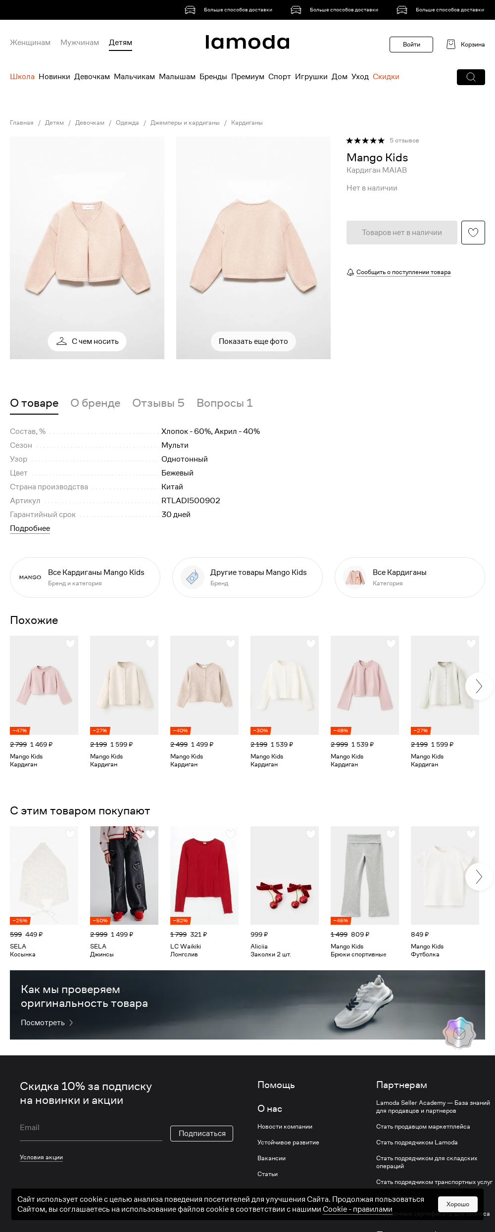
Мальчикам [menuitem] (134, 77)
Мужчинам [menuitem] (79, 42)
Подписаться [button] (202, 1133)
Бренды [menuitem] (213, 77)
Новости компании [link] (284, 1127)
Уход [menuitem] (360, 77)
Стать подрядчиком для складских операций (426, 1162)
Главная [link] (22, 123)
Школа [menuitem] (22, 77)
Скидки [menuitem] (386, 77)
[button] (471, 77)
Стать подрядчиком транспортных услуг (434, 1182)
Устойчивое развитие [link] (288, 1142)
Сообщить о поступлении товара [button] (403, 272)
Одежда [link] (127, 123)
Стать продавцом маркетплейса (423, 1127)
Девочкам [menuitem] (92, 77)
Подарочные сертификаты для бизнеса (433, 1214)
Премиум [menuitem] (247, 77)
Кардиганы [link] (247, 123)
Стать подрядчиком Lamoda (417, 1142)
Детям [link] (54, 123)
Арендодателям (399, 1198)
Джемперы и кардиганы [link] (185, 123)
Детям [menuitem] (120, 42)
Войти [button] (411, 44)
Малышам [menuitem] (177, 77)
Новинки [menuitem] (54, 77)
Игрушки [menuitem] (311, 77)
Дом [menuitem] (339, 77)
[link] (230, 10)
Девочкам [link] (89, 123)
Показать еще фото (253, 341)
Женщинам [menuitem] (30, 42)
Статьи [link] (267, 1174)
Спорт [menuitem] (279, 77)
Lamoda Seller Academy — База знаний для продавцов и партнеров (433, 1107)
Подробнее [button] (30, 528)
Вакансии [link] (271, 1158)
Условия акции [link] (41, 1157)
